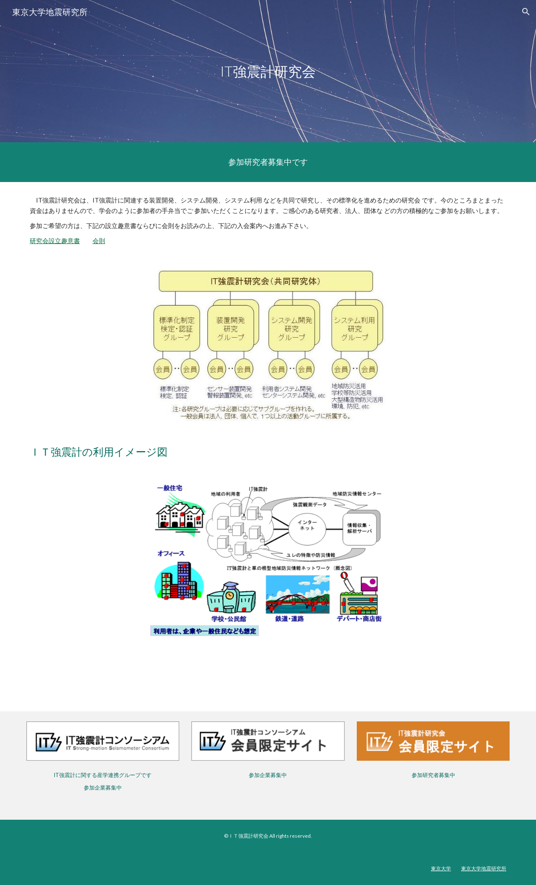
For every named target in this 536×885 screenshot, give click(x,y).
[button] (526, 12)
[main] (268, 71)
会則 (99, 240)
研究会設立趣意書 (55, 240)
